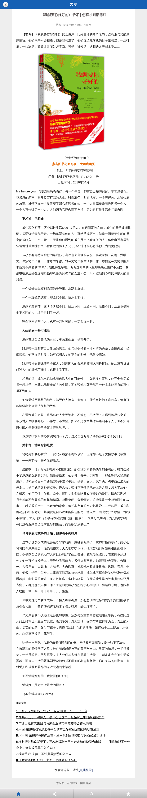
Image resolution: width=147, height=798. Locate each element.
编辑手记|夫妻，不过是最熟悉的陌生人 (44, 754)
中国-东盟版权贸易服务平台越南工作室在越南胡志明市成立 (57, 729)
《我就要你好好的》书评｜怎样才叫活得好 (46, 760)
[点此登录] (86, 770)
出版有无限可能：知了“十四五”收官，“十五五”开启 (51, 711)
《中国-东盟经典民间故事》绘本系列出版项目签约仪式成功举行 (60, 735)
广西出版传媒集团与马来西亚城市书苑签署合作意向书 (54, 723)
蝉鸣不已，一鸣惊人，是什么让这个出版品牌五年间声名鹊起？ (60, 717)
